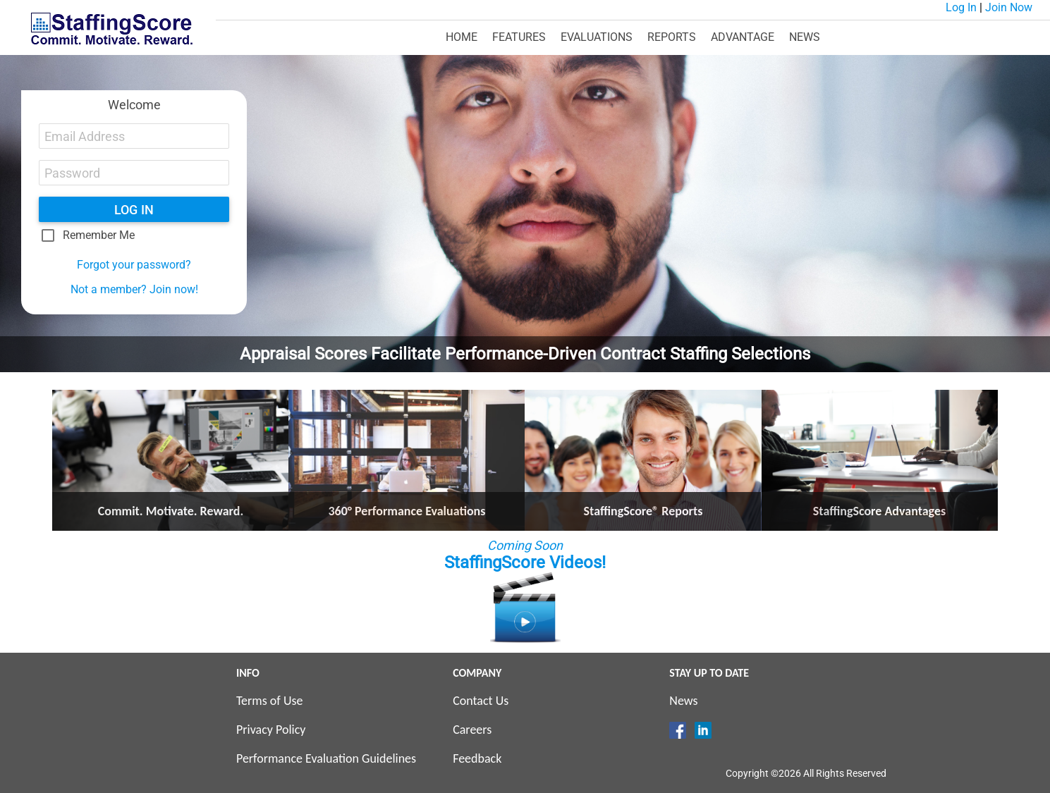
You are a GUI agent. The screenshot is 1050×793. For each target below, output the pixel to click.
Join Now (1008, 7)
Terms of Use (269, 700)
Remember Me (99, 235)
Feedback (477, 758)
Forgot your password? (134, 264)
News (683, 700)
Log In (961, 7)
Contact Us (480, 700)
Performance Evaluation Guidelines (326, 758)
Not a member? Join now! (134, 289)
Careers (472, 729)
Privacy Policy (270, 729)
